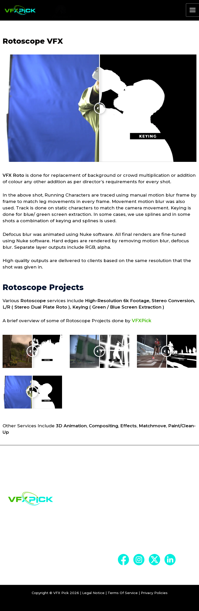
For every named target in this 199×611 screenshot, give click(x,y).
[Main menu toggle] (192, 10)
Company (131, 518)
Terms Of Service (123, 598)
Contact (128, 545)
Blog (124, 536)
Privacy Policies (154, 598)
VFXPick (141, 321)
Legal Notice (93, 598)
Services (129, 527)
